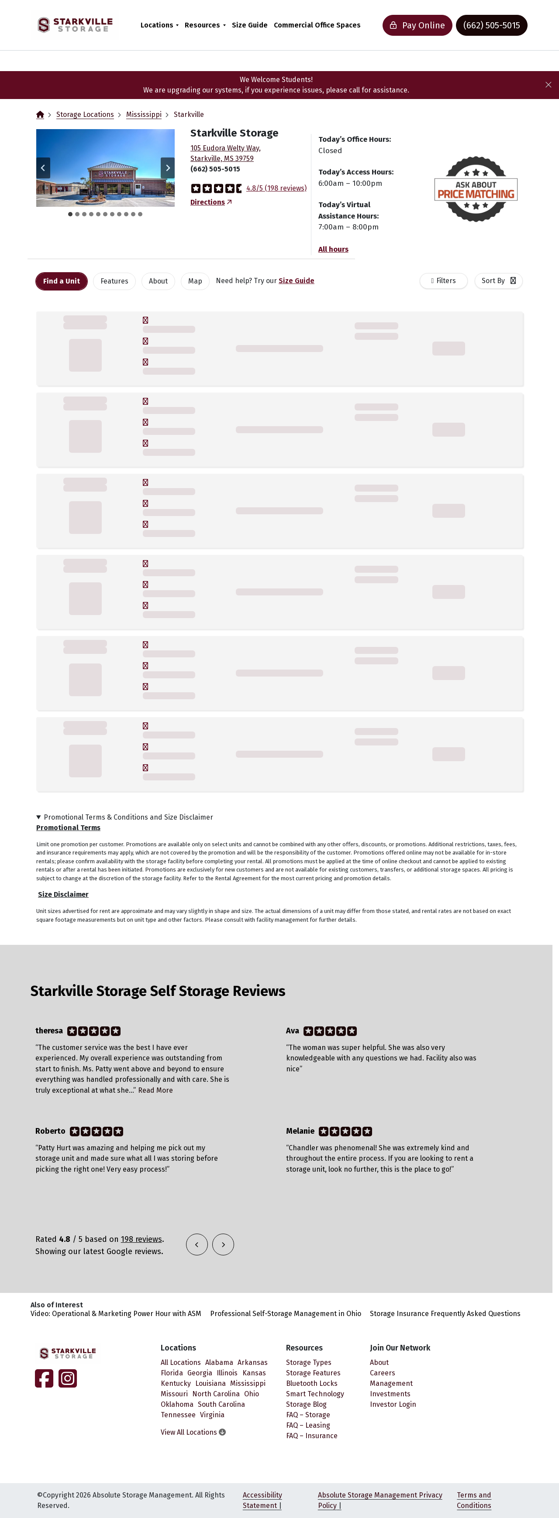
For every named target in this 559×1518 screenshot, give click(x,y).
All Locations (181, 1362)
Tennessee (178, 1415)
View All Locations (193, 1432)
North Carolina (216, 1394)
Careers (382, 1373)
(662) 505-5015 (491, 25)
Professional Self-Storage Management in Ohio (285, 1313)
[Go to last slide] (43, 167)
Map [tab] (195, 281)
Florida (172, 1373)
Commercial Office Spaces (317, 25)
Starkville (189, 114)
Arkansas (253, 1362)
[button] (105, 168)
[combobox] (499, 281)
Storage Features (313, 1373)
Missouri (174, 1394)
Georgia (199, 1373)
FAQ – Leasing (308, 1425)
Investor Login (393, 1404)
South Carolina (221, 1404)
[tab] (70, 214)
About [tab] (158, 281)
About (379, 1362)
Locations (157, 25)
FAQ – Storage (308, 1415)
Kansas (254, 1373)
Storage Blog (306, 1404)
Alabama (219, 1362)
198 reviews (141, 1239)
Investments (390, 1394)
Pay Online (417, 25)
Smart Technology (315, 1394)
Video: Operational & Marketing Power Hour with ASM (116, 1313)
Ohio (251, 1394)
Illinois (227, 1373)
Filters (446, 281)
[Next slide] (168, 167)
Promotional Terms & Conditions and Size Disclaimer (128, 817)
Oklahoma (177, 1404)
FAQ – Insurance (312, 1436)
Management (391, 1383)
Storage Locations (85, 114)
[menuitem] (159, 25)
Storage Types (308, 1362)
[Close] (548, 85)
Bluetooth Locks (312, 1383)
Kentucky (176, 1383)
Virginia (212, 1415)
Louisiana (210, 1383)
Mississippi (144, 114)
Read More (155, 1090)
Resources (202, 25)
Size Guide (250, 25)
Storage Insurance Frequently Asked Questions (445, 1313)
